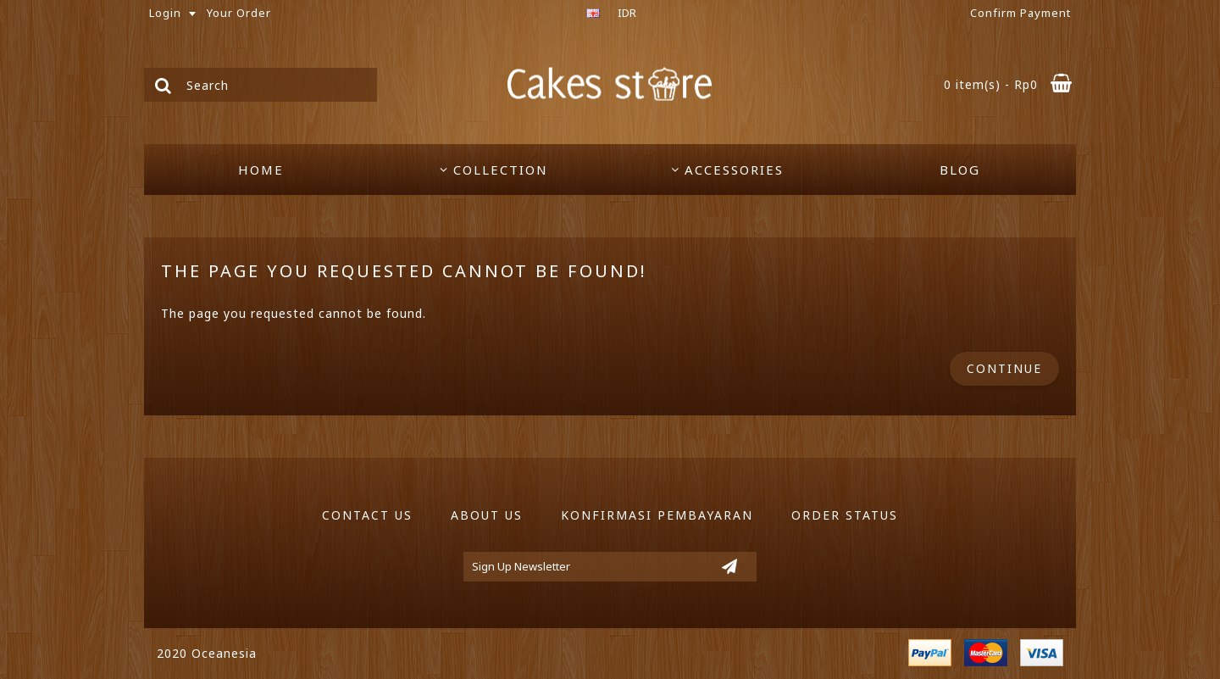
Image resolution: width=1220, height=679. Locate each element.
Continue (1004, 368)
